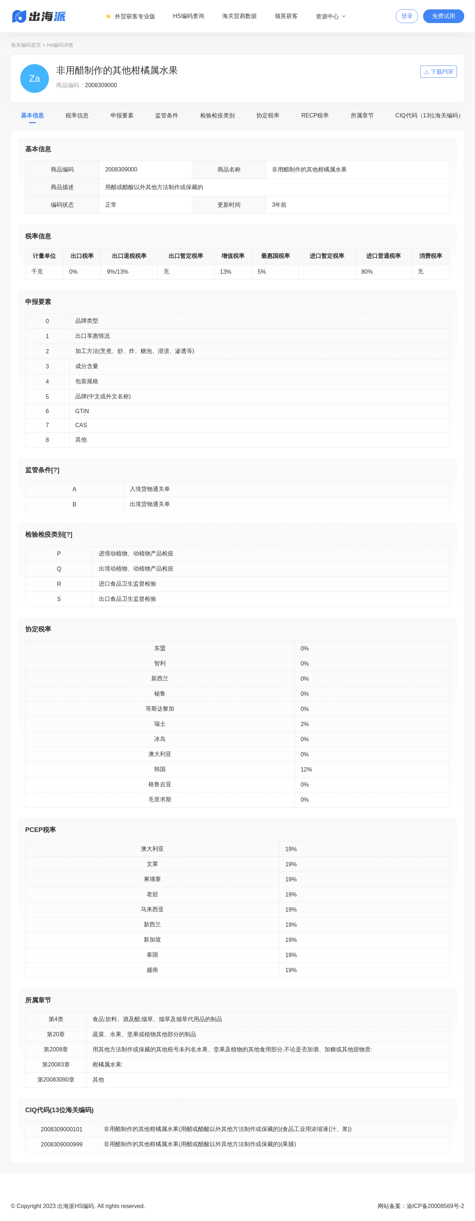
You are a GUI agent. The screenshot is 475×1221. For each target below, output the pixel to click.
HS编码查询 (188, 16)
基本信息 (32, 115)
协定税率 (267, 115)
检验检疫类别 (217, 115)
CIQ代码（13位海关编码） (429, 115)
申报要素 (122, 115)
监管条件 (166, 115)
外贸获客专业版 (130, 16)
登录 (407, 16)
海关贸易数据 (239, 16)
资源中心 (331, 16)
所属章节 (362, 115)
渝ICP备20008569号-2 (435, 1206)
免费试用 (443, 16)
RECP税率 (315, 115)
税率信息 (77, 115)
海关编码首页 (26, 45)
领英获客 (286, 16)
